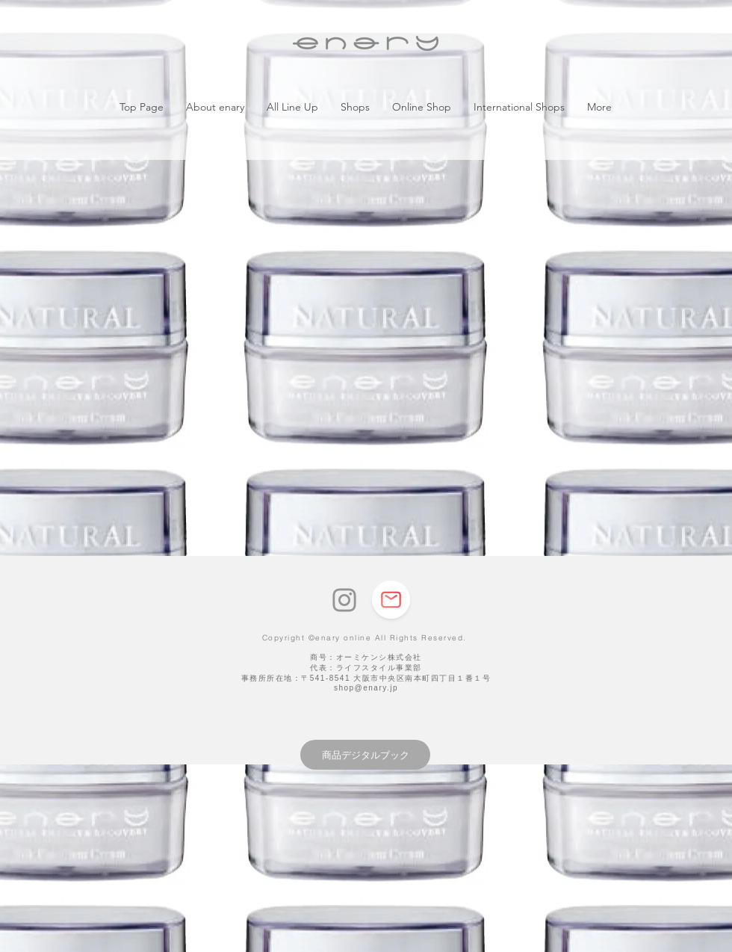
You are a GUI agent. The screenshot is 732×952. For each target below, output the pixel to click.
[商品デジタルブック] (365, 755)
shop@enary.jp (366, 688)
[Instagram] (344, 600)
